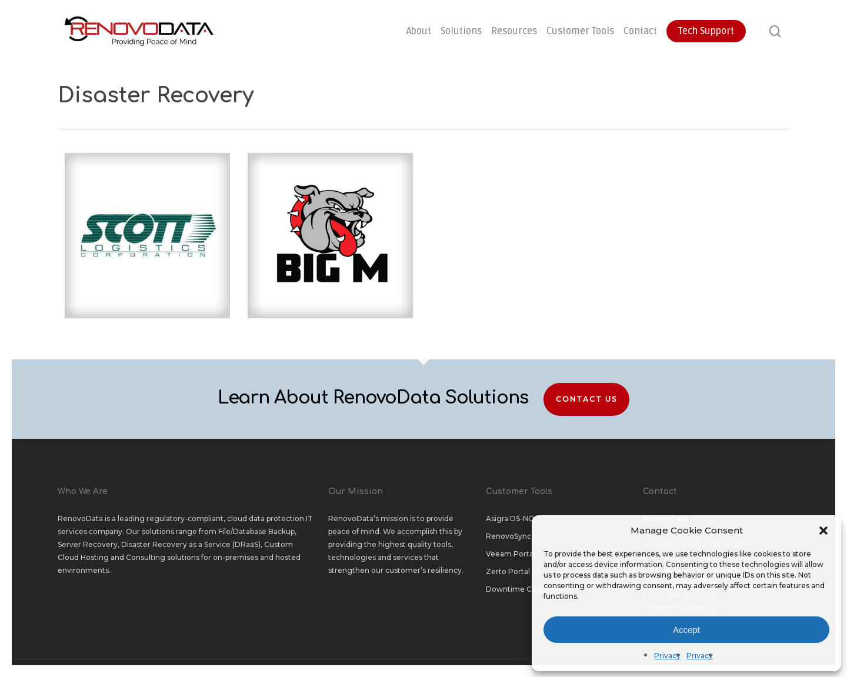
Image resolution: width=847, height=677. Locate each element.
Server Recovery (88, 544)
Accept (686, 630)
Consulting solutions (162, 557)
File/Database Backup (256, 531)
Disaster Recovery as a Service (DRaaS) (191, 544)
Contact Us (586, 399)
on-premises (235, 557)
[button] (823, 530)
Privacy (667, 655)
